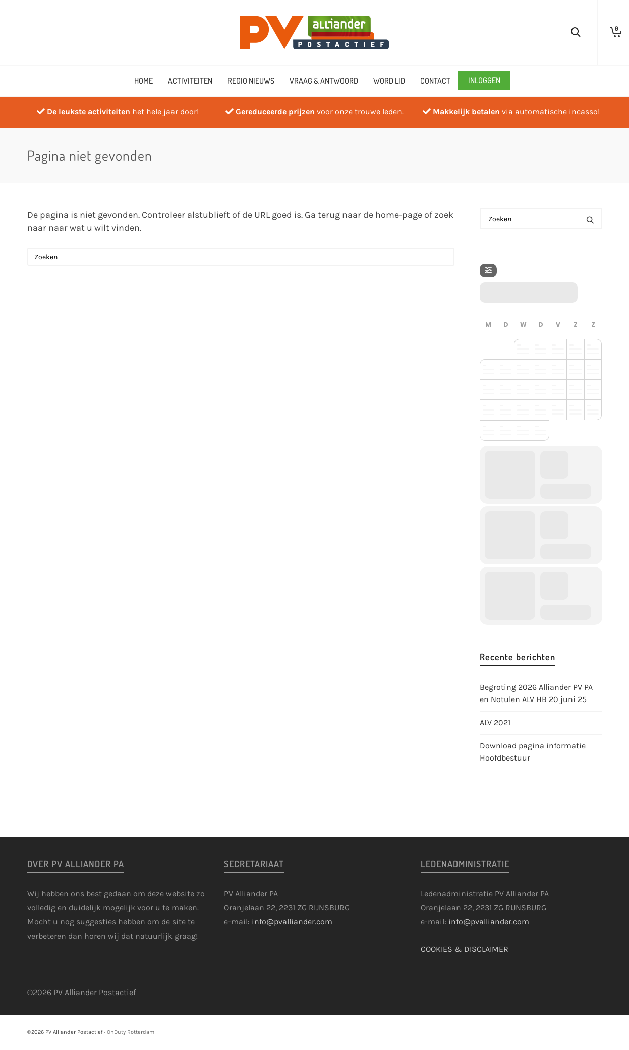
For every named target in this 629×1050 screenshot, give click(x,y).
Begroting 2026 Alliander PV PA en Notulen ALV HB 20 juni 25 (536, 693)
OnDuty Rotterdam (130, 1032)
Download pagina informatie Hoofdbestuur (533, 752)
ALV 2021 (495, 722)
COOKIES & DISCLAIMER (464, 949)
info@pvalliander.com (292, 921)
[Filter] (488, 270)
